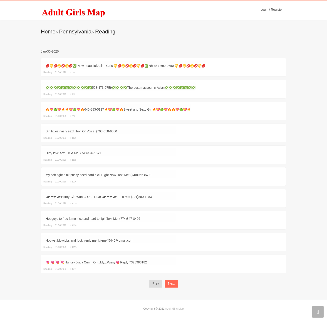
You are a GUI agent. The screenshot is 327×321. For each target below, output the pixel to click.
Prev (155, 283)
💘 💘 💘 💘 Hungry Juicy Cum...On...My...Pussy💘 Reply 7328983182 (96, 262)
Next (171, 283)
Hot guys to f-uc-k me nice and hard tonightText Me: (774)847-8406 (93, 218)
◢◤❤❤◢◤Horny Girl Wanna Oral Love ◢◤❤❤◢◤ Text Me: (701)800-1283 (99, 197)
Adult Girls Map (174, 308)
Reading (105, 31)
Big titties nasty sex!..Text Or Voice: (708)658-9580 (81, 131)
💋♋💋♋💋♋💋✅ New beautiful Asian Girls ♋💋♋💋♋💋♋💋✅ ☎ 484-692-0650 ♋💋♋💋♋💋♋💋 (126, 66)
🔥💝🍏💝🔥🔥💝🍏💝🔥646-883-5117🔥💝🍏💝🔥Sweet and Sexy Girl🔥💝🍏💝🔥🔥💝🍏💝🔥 (118, 109)
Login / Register (271, 9)
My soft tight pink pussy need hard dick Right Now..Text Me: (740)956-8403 (98, 175)
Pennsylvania (75, 31)
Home (48, 31)
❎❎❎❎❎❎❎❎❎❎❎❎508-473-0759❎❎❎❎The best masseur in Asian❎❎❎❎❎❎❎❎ (121, 87)
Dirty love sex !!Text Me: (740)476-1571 (73, 153)
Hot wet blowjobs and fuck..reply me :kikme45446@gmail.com (89, 240)
